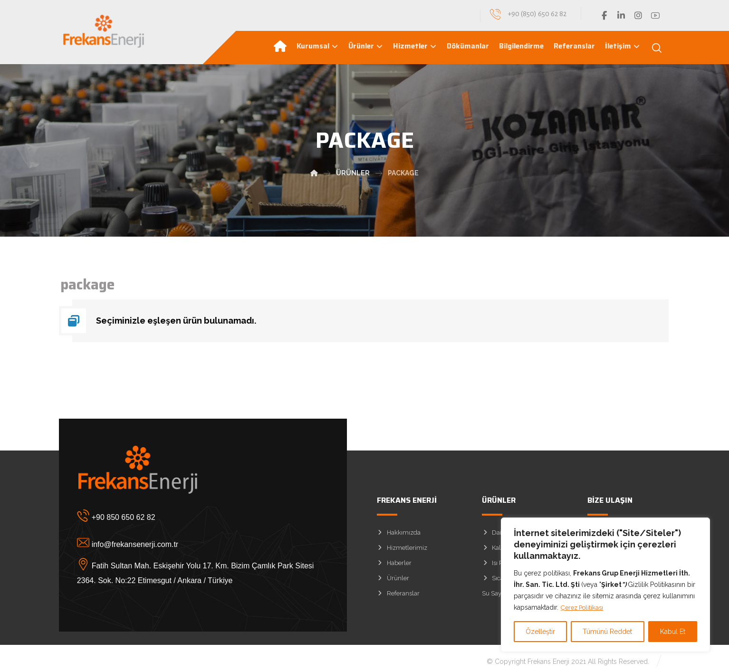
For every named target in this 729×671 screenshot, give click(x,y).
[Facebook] (604, 15)
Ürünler (393, 581)
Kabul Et (672, 631)
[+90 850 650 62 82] (187, 518)
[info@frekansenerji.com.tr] (187, 545)
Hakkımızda (399, 535)
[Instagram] (638, 15)
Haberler (394, 565)
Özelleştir (540, 631)
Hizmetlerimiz (402, 550)
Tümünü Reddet (607, 631)
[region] (605, 585)
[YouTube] (655, 15)
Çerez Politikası (584, 608)
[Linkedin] (621, 15)
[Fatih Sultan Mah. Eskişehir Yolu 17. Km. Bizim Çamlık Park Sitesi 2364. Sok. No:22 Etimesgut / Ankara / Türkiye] (187, 572)
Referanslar (398, 596)
